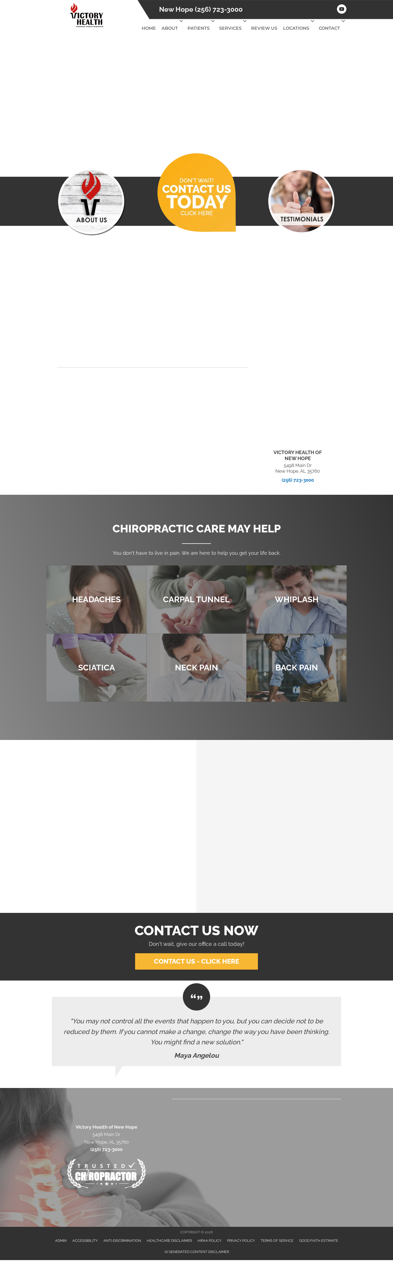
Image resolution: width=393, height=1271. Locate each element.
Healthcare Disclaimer (169, 1240)
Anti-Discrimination (122, 1240)
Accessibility (85, 1240)
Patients (198, 28)
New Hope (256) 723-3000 (201, 9)
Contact (329, 28)
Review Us (264, 28)
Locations (296, 28)
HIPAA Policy (209, 1240)
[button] (181, 21)
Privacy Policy (241, 1240)
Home (149, 28)
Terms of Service (277, 1240)
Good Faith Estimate (318, 1240)
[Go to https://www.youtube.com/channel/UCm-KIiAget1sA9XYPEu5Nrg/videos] (342, 10)
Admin (61, 1240)
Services (230, 28)
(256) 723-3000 (298, 479)
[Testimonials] (196, 1031)
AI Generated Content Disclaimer (197, 1251)
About (170, 28)
